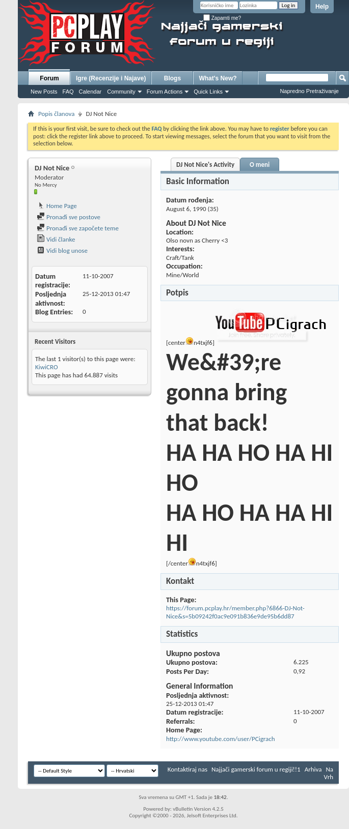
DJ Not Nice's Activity (205, 164)
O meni (260, 164)
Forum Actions (164, 91)
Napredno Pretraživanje (309, 91)
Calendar (90, 91)
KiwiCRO (46, 367)
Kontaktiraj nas (187, 769)
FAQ (68, 91)
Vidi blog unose (62, 250)
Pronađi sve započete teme (78, 228)
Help (322, 6)
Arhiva (313, 769)
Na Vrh (328, 773)
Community (121, 91)
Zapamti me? (222, 18)
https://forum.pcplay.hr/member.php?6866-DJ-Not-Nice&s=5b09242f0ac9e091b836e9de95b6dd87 (235, 612)
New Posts (44, 91)
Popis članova (56, 113)
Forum (49, 78)
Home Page (57, 206)
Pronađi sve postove (68, 217)
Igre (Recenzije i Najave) (111, 78)
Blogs (172, 78)
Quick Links (208, 91)
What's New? (217, 78)
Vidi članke (56, 239)
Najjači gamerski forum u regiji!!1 (256, 769)
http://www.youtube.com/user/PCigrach (220, 739)
